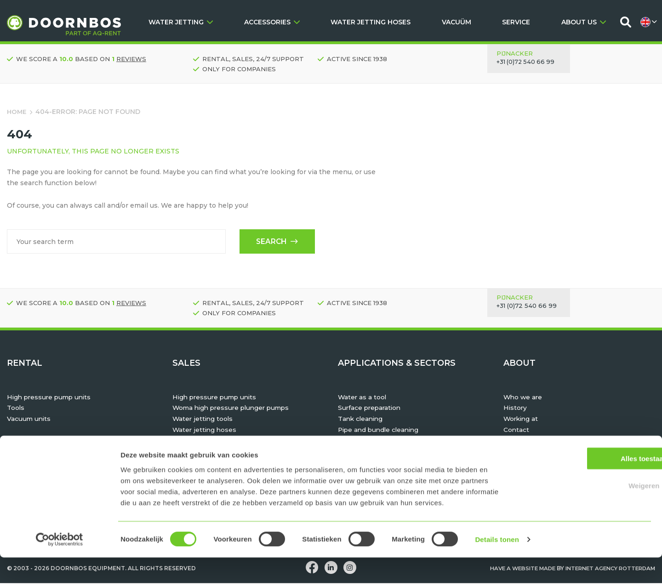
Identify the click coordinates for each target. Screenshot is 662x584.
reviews (131, 58)
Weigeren (585, 512)
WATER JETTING (180, 22)
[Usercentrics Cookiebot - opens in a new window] (59, 566)
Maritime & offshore (371, 452)
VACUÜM (456, 22)
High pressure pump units (51, 398)
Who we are (523, 398)
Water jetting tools (203, 420)
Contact (516, 430)
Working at (521, 420)
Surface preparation (371, 409)
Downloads (522, 441)
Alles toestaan (585, 485)
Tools (16, 409)
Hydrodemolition (366, 441)
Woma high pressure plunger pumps (234, 409)
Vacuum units (29, 420)
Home (17, 112)
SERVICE (516, 22)
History (515, 409)
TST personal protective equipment (232, 441)
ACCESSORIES (272, 22)
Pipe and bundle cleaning (380, 430)
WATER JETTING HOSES (371, 22)
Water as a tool (363, 398)
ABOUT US (583, 22)
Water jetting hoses (205, 430)
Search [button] (275, 242)
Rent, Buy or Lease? (536, 452)
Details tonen (497, 566)
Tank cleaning (361, 420)
